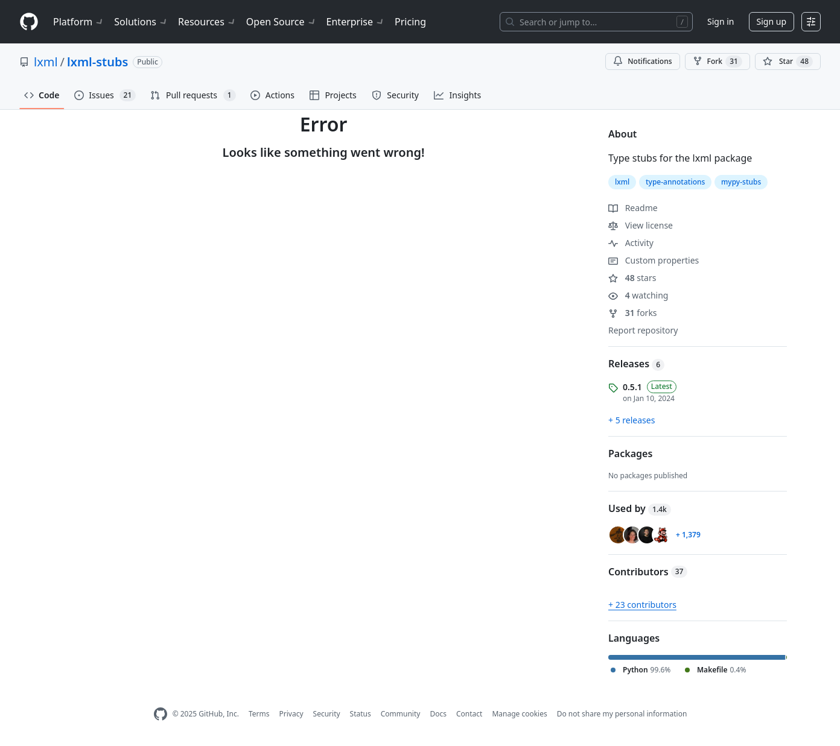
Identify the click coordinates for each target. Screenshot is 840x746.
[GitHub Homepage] (160, 714)
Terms (259, 714)
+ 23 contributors (642, 604)
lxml (46, 62)
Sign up (771, 21)
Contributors (647, 571)
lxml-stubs (97, 62)
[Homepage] (29, 22)
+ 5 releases (631, 420)
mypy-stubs (741, 182)
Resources (207, 21)
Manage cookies (519, 714)
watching (638, 295)
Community (401, 714)
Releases (636, 363)
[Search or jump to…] (596, 22)
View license (640, 225)
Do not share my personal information (622, 714)
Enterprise (355, 21)
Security (326, 714)
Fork (717, 61)
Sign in (720, 21)
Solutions (141, 21)
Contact (469, 714)
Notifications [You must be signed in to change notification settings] (642, 61)
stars (632, 277)
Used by (639, 508)
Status (360, 714)
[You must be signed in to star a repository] (788, 61)
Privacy (291, 714)
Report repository (643, 330)
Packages (630, 453)
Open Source (281, 21)
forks (632, 312)
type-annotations (675, 182)
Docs (438, 714)
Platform (78, 21)
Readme (633, 207)
